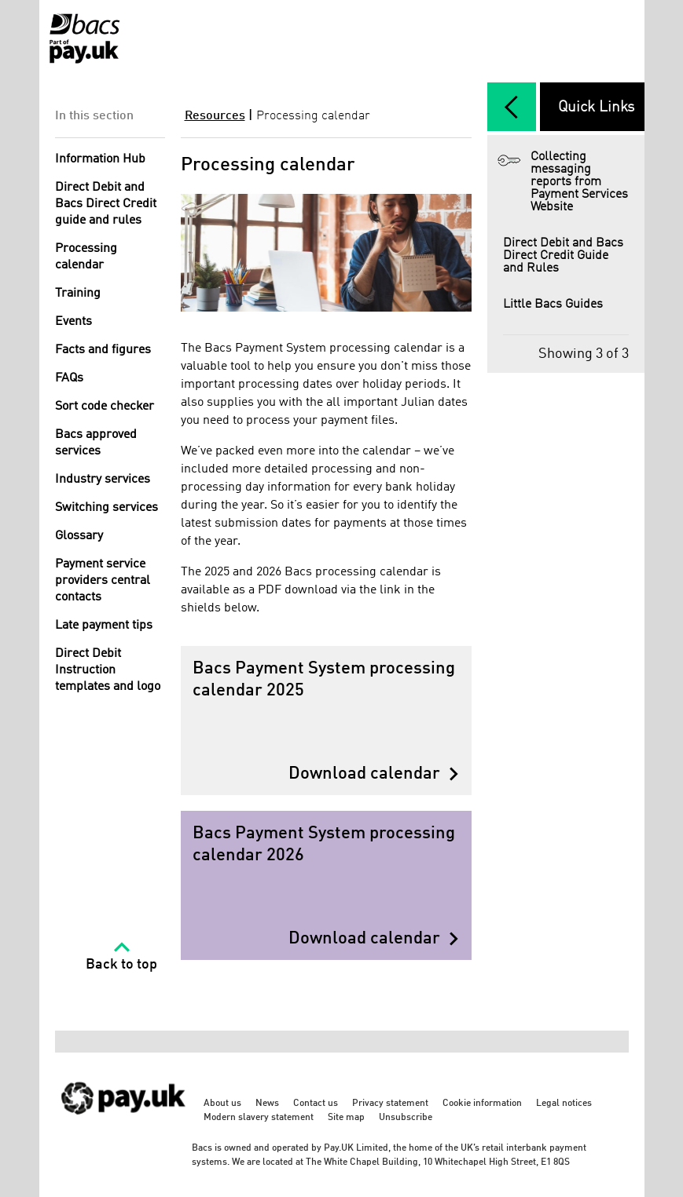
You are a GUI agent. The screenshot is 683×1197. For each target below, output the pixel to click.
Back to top (121, 965)
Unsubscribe (405, 1117)
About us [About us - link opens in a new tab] (222, 1103)
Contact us (315, 1103)
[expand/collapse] (511, 106)
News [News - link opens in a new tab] (267, 1103)
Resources (215, 116)
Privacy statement (390, 1103)
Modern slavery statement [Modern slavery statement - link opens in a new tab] (259, 1117)
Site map (346, 1117)
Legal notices (564, 1103)
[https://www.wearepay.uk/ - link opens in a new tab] (124, 1123)
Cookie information (482, 1103)
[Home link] (84, 38)
